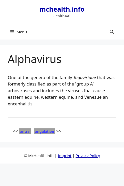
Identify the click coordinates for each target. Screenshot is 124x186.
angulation (44, 131)
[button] (112, 32)
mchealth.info (61, 9)
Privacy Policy (88, 155)
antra (25, 131)
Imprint (64, 155)
